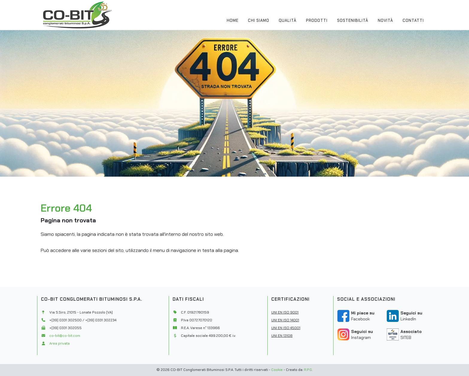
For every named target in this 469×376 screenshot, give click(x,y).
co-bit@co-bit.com (64, 335)
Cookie (277, 369)
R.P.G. (308, 369)
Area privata (59, 343)
